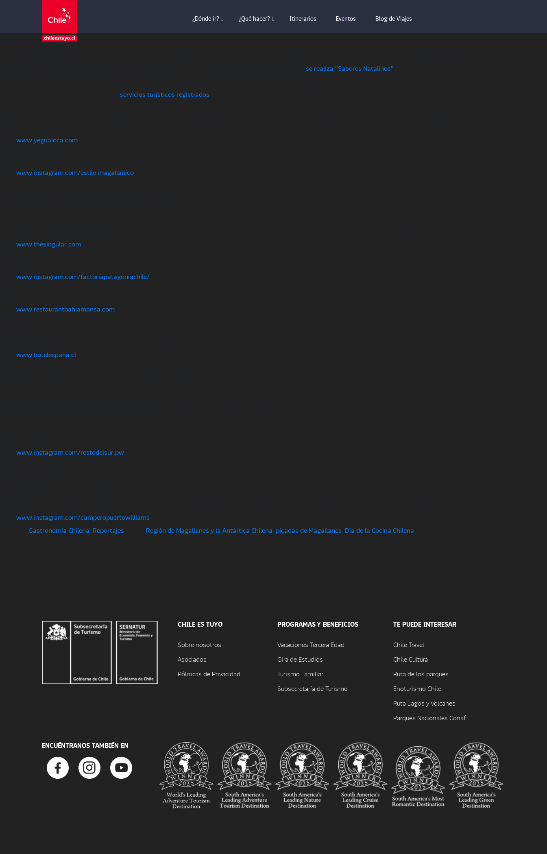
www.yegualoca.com (47, 139)
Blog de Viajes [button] (399, 18)
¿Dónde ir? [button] (211, 18)
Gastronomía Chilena (58, 530)
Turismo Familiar (300, 673)
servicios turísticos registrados (164, 94)
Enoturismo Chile (417, 688)
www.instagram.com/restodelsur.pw (70, 452)
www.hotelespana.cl (46, 354)
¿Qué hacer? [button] (260, 18)
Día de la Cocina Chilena (379, 530)
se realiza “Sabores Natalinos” (350, 68)
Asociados (192, 659)
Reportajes (108, 530)
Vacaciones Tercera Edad (310, 644)
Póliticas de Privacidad (209, 673)
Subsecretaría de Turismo (312, 688)
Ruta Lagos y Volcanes (424, 703)
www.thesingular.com (48, 244)
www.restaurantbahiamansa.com (65, 309)
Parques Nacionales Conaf (429, 717)
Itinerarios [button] (309, 18)
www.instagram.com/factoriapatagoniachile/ (83, 276)
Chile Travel (408, 644)
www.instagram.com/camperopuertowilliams (83, 517)
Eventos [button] (351, 18)
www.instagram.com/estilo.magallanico (75, 172)
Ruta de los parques (421, 673)
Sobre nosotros (199, 644)
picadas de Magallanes (309, 530)
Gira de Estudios (300, 659)
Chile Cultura (410, 659)
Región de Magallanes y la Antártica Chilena (209, 530)
